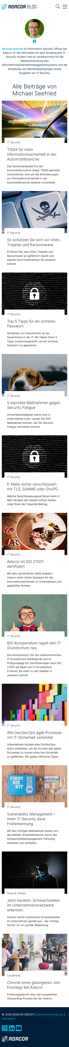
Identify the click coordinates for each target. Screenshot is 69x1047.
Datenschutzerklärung (49, 1014)
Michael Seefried (12, 48)
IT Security (13, 142)
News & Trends (16, 893)
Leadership (14, 975)
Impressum (8, 1018)
